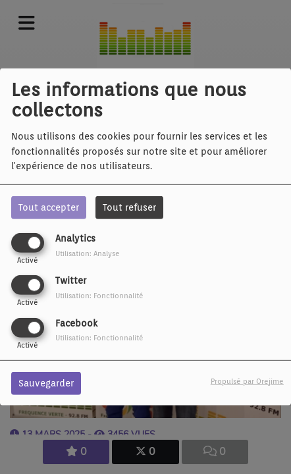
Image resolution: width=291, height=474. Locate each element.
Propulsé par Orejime (247, 380)
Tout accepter (48, 207)
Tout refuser (129, 207)
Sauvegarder (46, 382)
